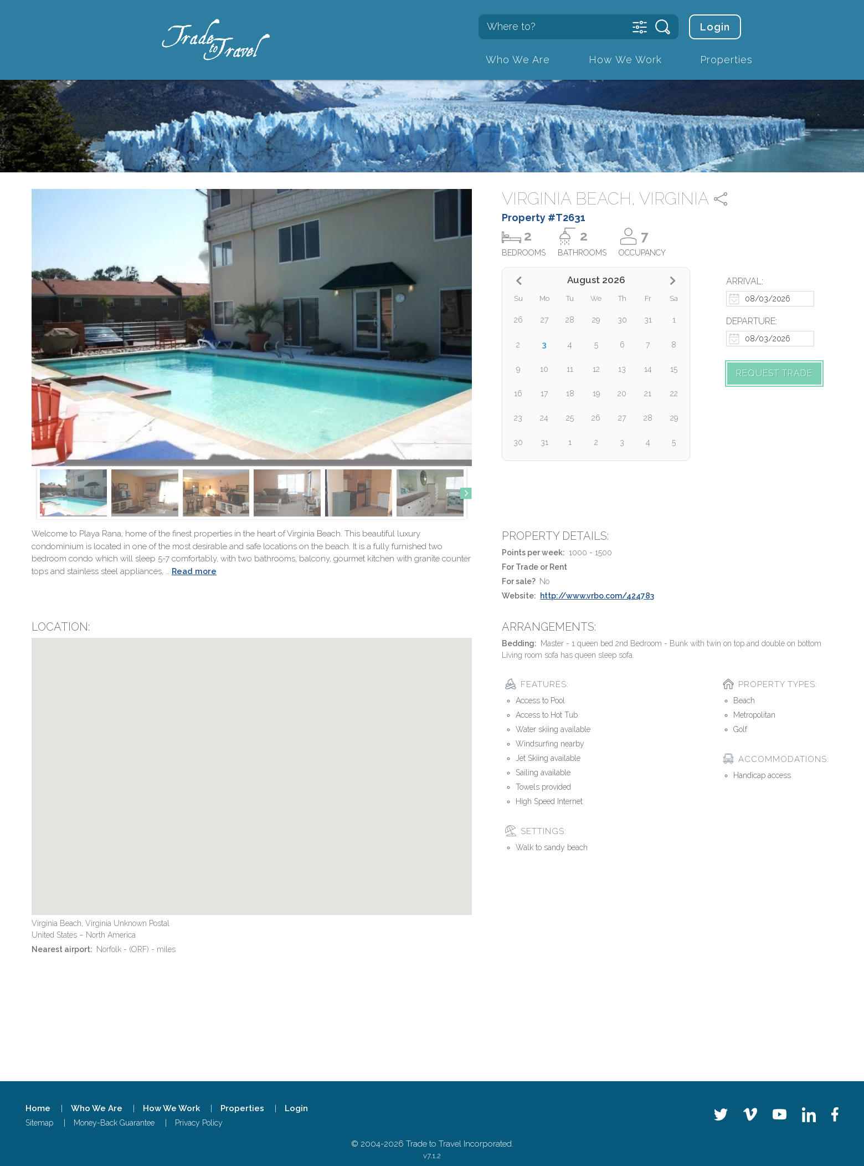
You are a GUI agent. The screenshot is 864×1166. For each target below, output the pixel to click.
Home (37, 1108)
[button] (466, 493)
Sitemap (39, 1122)
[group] (73, 492)
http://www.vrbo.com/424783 (597, 595)
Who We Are (518, 59)
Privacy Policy (199, 1122)
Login (715, 27)
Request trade (774, 373)
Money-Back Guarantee (114, 1122)
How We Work (625, 59)
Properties (726, 59)
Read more (194, 571)
